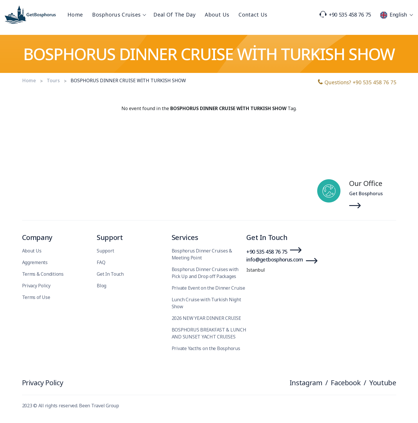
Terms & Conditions (43, 274)
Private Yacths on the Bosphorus (206, 348)
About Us (217, 14)
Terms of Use (36, 297)
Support (105, 251)
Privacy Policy (36, 285)
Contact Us (252, 14)
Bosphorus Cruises (118, 14)
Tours (53, 80)
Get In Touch (110, 274)
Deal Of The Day (174, 14)
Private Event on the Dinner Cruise (208, 288)
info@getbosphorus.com (274, 259)
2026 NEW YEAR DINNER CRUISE (206, 318)
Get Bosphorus (366, 193)
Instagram (306, 382)
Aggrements (35, 262)
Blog (101, 285)
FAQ (101, 262)
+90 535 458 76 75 (345, 14)
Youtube (382, 382)
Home (75, 14)
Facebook (345, 382)
